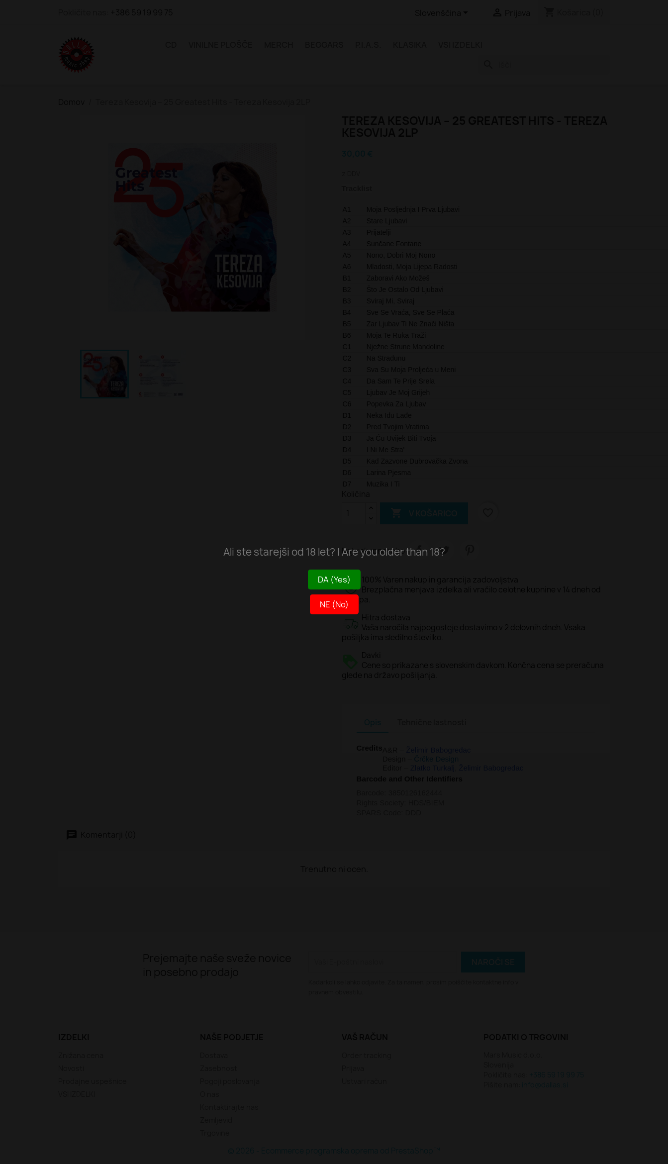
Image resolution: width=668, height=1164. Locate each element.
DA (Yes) (334, 579)
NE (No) (334, 604)
